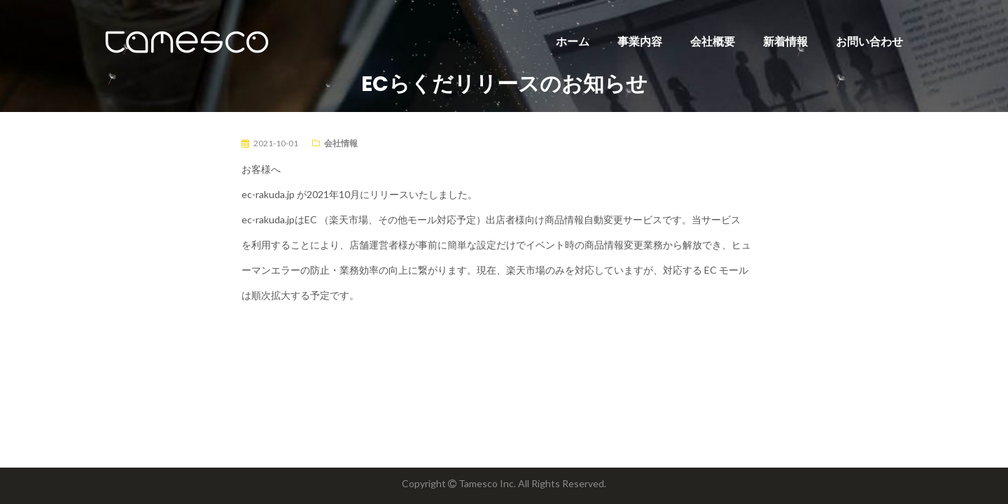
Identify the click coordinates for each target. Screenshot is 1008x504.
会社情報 (341, 143)
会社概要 (712, 41)
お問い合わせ (869, 41)
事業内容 (639, 41)
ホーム (572, 41)
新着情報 (785, 41)
